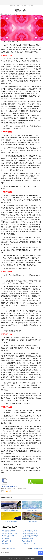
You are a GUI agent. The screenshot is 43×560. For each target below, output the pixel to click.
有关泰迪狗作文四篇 (27, 538)
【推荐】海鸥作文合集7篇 (29, 533)
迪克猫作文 (5, 543)
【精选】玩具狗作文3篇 (28, 543)
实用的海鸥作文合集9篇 (8, 531)
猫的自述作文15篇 (27, 541)
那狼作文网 (18, 558)
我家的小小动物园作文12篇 (9, 533)
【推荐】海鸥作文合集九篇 (29, 531)
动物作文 (30, 6)
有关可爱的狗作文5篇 (8, 536)
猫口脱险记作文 (6, 538)
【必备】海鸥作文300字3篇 (30, 536)
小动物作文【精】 (7, 541)
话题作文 (23, 6)
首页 (18, 6)
